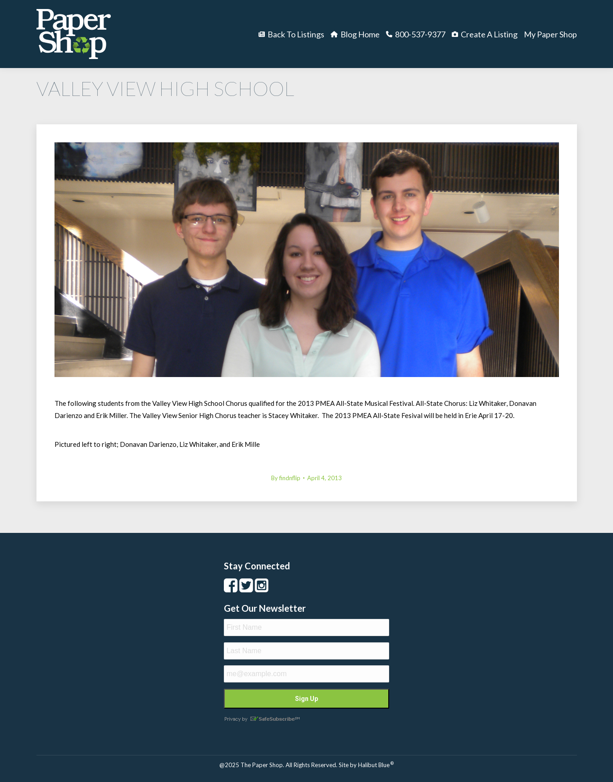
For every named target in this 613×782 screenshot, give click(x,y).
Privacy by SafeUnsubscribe (262, 719)
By (285, 478)
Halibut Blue (376, 764)
